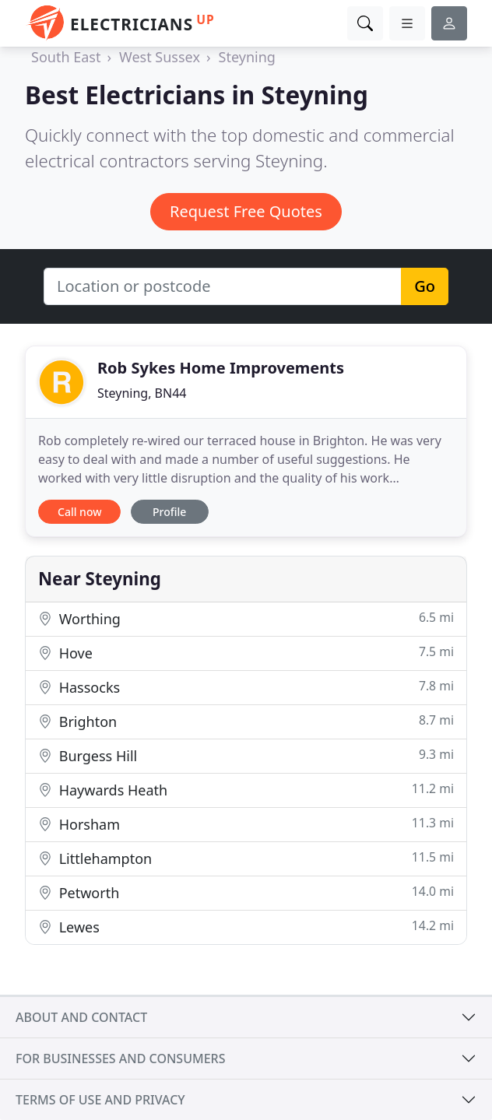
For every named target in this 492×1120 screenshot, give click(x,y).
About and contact (81, 1017)
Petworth (246, 892)
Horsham (246, 824)
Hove (246, 652)
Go (424, 286)
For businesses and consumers (120, 1058)
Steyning (247, 56)
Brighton (246, 721)
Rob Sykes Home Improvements (220, 367)
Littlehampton (246, 858)
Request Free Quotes (246, 211)
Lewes (246, 926)
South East (65, 56)
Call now (79, 511)
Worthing (246, 618)
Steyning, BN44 (141, 393)
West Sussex (159, 56)
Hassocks (246, 687)
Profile (169, 511)
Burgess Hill (246, 755)
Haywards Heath (246, 789)
